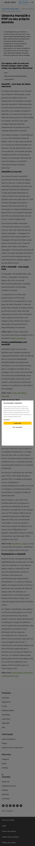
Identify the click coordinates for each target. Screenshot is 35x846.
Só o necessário (17, 427)
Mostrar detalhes (7, 419)
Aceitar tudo (17, 423)
